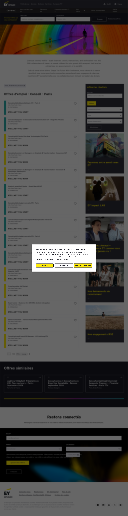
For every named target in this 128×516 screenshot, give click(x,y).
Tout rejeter (64, 265)
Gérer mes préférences (83, 265)
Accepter (45, 265)
